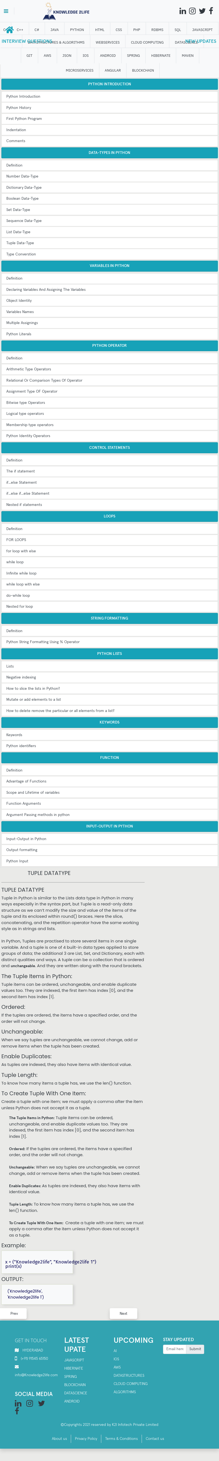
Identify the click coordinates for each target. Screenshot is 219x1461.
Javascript (74, 1360)
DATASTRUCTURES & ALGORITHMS (56, 42)
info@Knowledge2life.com (36, 1375)
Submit (195, 1349)
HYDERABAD (33, 1350)
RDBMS (157, 29)
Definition (14, 165)
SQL (178, 29)
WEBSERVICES (108, 42)
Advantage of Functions (26, 781)
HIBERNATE (160, 55)
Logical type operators (25, 414)
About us (59, 1439)
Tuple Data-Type (20, 243)
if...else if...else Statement (27, 494)
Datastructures (129, 1376)
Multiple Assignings (22, 323)
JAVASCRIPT (202, 29)
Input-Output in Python (26, 839)
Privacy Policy (86, 1439)
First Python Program (24, 119)
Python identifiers (21, 746)
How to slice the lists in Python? (33, 689)
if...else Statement (21, 483)
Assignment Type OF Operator (31, 391)
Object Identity (19, 301)
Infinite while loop (21, 573)
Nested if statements (24, 505)
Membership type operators (30, 425)
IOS (86, 55)
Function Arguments (23, 804)
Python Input (17, 861)
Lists (10, 666)
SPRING (133, 55)
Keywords (14, 735)
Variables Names (20, 312)
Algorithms (125, 1392)
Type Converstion (21, 254)
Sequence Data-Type (24, 221)
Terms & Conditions (121, 1439)
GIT (30, 55)
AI (115, 1351)
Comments (15, 141)
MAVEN (188, 55)
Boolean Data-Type (22, 199)
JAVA (54, 29)
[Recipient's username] (174, 1349)
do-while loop (18, 596)
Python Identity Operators (28, 436)
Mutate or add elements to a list (33, 700)
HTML (100, 29)
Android (72, 1401)
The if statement (20, 471)
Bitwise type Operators (25, 403)
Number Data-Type (22, 176)
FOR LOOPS (16, 540)
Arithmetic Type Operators (28, 369)
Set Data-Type (18, 210)
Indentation (16, 130)
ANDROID (108, 55)
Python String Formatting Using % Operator (43, 642)
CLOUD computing (147, 42)
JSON (67, 55)
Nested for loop (19, 607)
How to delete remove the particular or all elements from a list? (60, 711)
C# (37, 29)
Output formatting (21, 850)
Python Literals (18, 334)
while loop (15, 562)
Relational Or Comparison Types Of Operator (44, 380)
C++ (20, 29)
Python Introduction (23, 96)
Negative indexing (21, 677)
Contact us (155, 1439)
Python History (18, 108)
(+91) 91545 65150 (34, 1359)
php (136, 29)
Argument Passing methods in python (38, 815)
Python (77, 29)
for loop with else (21, 551)
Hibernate (73, 1368)
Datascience (75, 1393)
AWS (47, 55)
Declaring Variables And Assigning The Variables (46, 290)
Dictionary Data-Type (24, 188)
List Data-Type (18, 232)
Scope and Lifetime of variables (33, 793)
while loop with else (23, 584)
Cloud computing (131, 1384)
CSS (119, 29)
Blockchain (75, 1385)
